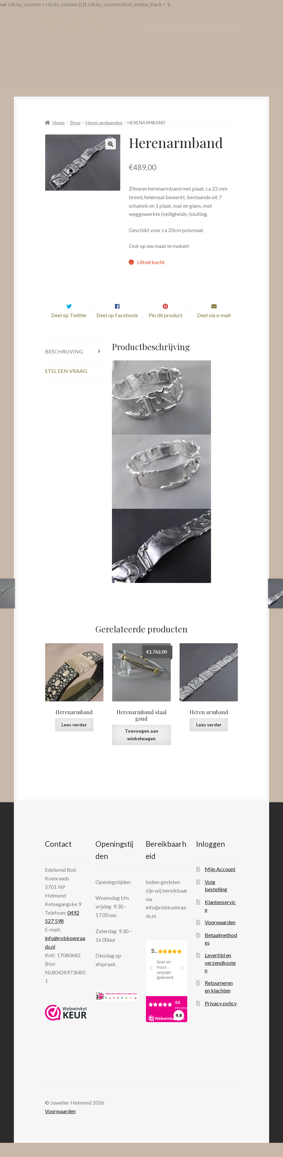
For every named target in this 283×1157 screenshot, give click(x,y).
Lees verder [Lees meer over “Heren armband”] (209, 738)
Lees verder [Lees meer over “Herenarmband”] (74, 738)
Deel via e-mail (213, 329)
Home (52, 50)
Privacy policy (221, 1017)
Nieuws (166, 50)
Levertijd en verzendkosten (220, 976)
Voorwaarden (220, 936)
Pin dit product (165, 329)
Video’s (53, 75)
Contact (137, 50)
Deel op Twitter (69, 329)
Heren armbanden (104, 122)
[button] (110, 144)
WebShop (82, 50)
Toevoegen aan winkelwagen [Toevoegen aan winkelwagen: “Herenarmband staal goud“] (141, 748)
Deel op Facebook (117, 329)
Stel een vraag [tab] (66, 384)
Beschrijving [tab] (64, 365)
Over (110, 50)
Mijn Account (220, 883)
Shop (75, 122)
